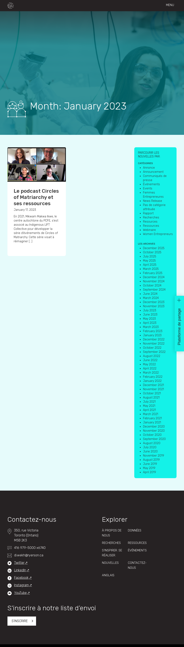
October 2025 (152, 252)
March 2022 (151, 372)
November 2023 (154, 306)
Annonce (149, 167)
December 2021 (153, 385)
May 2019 (149, 468)
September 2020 (154, 439)
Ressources (151, 226)
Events (147, 188)
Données (134, 530)
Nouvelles (110, 563)
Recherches (151, 217)
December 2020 (154, 426)
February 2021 (152, 418)
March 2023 (151, 327)
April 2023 (149, 323)
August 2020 (151, 443)
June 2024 (150, 294)
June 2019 (150, 464)
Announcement (153, 172)
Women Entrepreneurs (158, 234)
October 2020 (152, 435)
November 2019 (153, 455)
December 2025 (154, 248)
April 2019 (149, 472)
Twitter (19, 563)
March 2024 (151, 298)
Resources (150, 221)
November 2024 (154, 281)
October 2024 (152, 285)
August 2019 (151, 460)
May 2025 (149, 260)
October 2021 (152, 393)
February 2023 (152, 331)
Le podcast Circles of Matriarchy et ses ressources (36, 197)
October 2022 (152, 348)
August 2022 (151, 356)
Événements (151, 184)
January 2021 (152, 422)
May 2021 (149, 406)
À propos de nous (111, 533)
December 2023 (154, 302)
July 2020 (149, 447)
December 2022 (154, 339)
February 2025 (152, 273)
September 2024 (154, 289)
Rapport (148, 213)
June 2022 (150, 360)
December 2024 (154, 277)
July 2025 (149, 256)
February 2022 (152, 377)
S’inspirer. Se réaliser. (112, 552)
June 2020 (150, 451)
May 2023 (149, 318)
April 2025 (149, 265)
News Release (152, 201)
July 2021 (149, 401)
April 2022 (149, 368)
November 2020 (154, 431)
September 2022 (154, 352)
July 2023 (149, 310)
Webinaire (149, 230)
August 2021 (151, 397)
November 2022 (154, 343)
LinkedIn (20, 570)
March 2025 (151, 269)
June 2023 (150, 314)
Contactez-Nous (137, 565)
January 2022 (152, 381)
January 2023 (152, 335)
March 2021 (150, 414)
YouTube (20, 593)
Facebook (21, 578)
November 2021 (153, 389)
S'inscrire (20, 621)
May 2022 (149, 364)
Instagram (21, 585)
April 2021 (149, 410)
